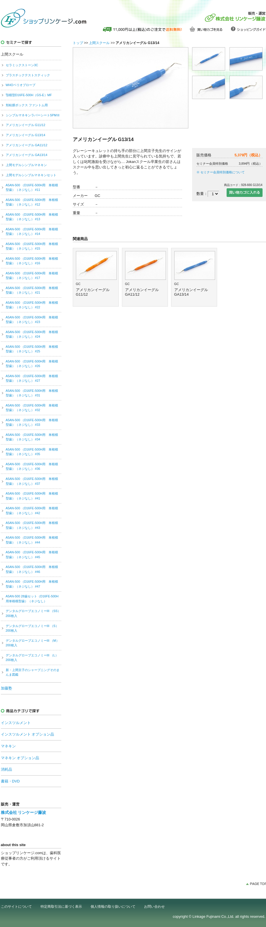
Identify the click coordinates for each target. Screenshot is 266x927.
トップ (78, 43)
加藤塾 (6, 688)
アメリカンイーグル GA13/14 (26, 155)
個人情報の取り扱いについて (113, 906)
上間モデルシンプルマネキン (26, 165)
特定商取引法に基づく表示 (61, 906)
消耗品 (6, 769)
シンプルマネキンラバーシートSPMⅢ (33, 115)
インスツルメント (16, 723)
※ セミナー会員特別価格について (220, 172)
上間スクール (99, 43)
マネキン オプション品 (20, 758)
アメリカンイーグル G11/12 (25, 125)
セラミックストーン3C (22, 65)
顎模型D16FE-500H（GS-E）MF (29, 95)
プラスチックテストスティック (28, 75)
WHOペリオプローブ (21, 85)
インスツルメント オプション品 (27, 734)
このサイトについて (16, 906)
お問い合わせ (154, 906)
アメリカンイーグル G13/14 (25, 135)
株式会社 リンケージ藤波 (23, 812)
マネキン (8, 746)
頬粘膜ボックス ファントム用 (27, 105)
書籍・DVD (10, 781)
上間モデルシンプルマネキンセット (31, 175)
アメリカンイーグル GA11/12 (26, 145)
